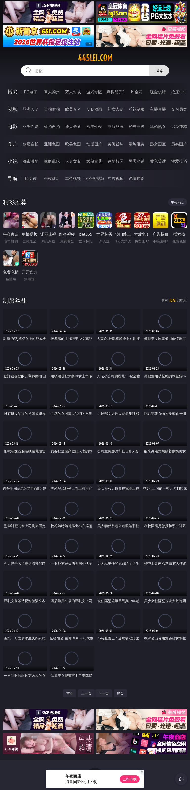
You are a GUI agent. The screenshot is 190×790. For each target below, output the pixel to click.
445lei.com (95, 58)
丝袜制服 (136, 109)
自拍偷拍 (52, 109)
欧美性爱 (94, 126)
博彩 (13, 91)
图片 (13, 143)
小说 (13, 161)
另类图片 (179, 144)
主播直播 (158, 109)
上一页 (86, 693)
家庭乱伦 (52, 161)
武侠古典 (94, 161)
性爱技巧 (179, 161)
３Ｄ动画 (94, 109)
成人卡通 (73, 126)
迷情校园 (115, 161)
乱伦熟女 (158, 126)
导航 (13, 178)
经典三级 (136, 126)
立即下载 (130, 779)
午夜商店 (52, 178)
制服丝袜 (115, 126)
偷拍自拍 (52, 126)
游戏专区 (94, 92)
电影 (13, 126)
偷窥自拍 (31, 144)
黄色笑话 (158, 161)
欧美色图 (73, 144)
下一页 (103, 693)
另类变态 (179, 126)
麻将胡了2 (115, 92)
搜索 (159, 70)
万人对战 (73, 92)
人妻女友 (73, 161)
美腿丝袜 (115, 144)
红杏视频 (115, 178)
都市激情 (31, 161)
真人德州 (52, 92)
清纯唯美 (136, 144)
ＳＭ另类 (179, 109)
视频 (13, 109)
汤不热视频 (94, 178)
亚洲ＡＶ (31, 109)
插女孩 (31, 178)
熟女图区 (158, 144)
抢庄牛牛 (179, 92)
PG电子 (30, 92)
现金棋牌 (158, 92)
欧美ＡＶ (73, 109)
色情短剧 (136, 178)
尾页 (120, 693)
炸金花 (136, 92)
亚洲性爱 (31, 126)
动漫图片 (94, 144)
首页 (69, 693)
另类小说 (136, 161)
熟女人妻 (115, 109)
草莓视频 (73, 178)
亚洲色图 (52, 144)
